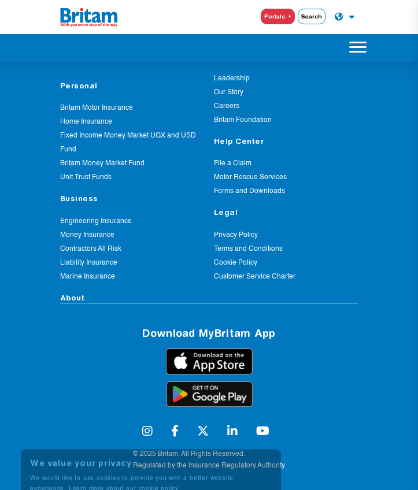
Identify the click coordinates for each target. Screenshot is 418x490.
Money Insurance (87, 235)
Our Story (228, 92)
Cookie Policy (235, 262)
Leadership (232, 78)
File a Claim (232, 163)
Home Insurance (86, 121)
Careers (226, 106)
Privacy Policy (236, 235)
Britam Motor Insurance (96, 108)
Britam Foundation (243, 120)
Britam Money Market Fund (102, 163)
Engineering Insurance (96, 221)
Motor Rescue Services (250, 177)
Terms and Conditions (248, 249)
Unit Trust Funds (86, 177)
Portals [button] (275, 16)
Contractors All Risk (90, 249)
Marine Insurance (87, 276)
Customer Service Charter (254, 276)
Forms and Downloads (249, 191)
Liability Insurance (88, 262)
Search (311, 16)
